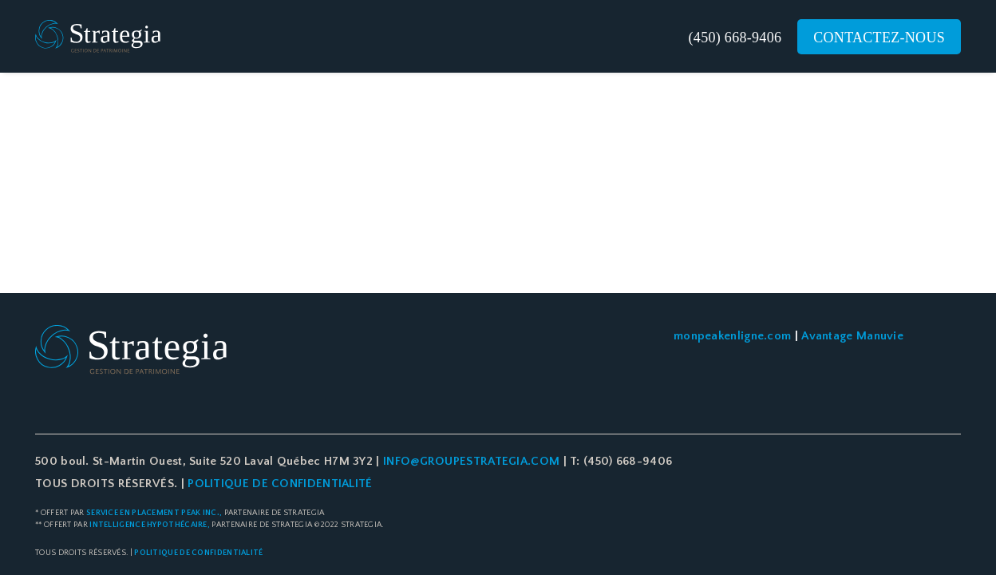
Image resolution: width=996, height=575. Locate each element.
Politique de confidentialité (198, 553)
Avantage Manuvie (852, 336)
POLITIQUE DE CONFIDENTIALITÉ (278, 483)
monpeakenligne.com (732, 336)
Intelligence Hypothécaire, (149, 525)
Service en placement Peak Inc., (154, 513)
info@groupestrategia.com (471, 461)
